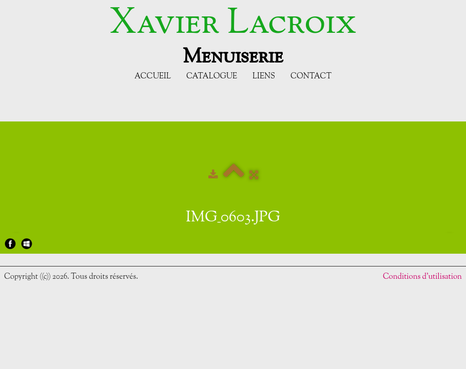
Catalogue (211, 76)
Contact (311, 76)
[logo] (232, 34)
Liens (264, 76)
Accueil (152, 76)
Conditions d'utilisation (422, 277)
